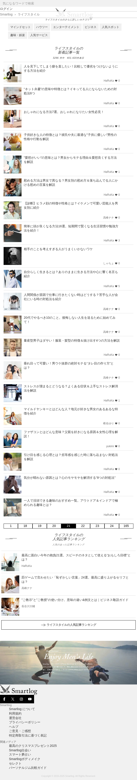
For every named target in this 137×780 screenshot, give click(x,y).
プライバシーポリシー (24, 722)
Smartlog (6, 14)
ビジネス (90, 27)
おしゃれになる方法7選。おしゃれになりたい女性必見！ (64, 112)
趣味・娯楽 (17, 35)
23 (97, 526)
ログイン (6, 9)
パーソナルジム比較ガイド (28, 767)
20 (54, 526)
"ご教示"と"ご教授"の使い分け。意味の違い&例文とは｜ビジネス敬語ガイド (75, 600)
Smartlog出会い (20, 750)
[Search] (133, 3)
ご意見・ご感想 (20, 731)
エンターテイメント (66, 27)
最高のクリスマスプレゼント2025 (33, 746)
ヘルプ (13, 726)
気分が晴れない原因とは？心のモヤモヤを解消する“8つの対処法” (69, 477)
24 (112, 526)
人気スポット (110, 27)
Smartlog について (22, 709)
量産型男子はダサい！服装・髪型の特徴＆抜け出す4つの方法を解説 (72, 340)
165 (126, 526)
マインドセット (20, 27)
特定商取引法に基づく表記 (28, 735)
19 (39, 526)
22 (83, 526)
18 (25, 526)
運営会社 (15, 718)
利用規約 (15, 713)
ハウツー (42, 27)
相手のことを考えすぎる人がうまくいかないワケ (58, 249)
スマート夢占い (20, 754)
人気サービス (39, 35)
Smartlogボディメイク (24, 759)
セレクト (15, 763)
